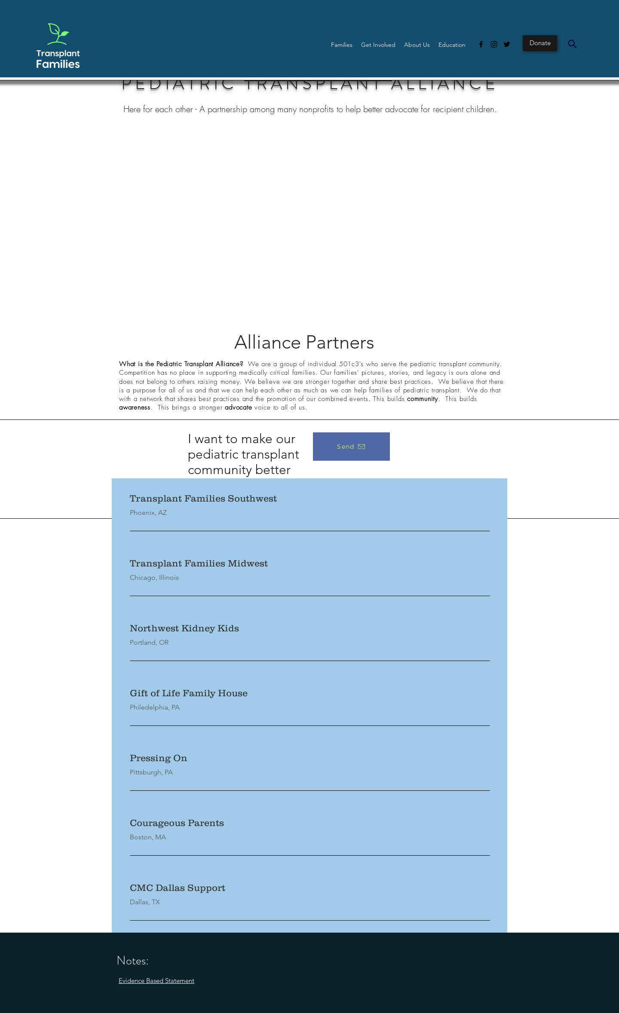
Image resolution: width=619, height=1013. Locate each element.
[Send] (351, 446)
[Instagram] (494, 44)
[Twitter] (507, 44)
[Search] (572, 43)
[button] (342, 44)
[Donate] (540, 43)
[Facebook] (481, 44)
